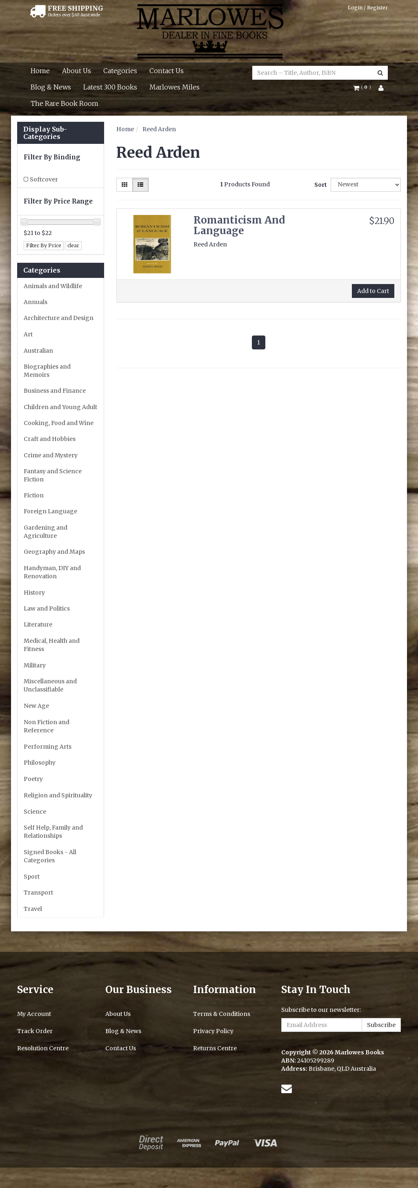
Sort (319, 184)
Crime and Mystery (51, 455)
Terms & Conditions (221, 1014)
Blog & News (51, 87)
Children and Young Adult (60, 407)
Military (35, 665)
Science (35, 811)
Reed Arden (159, 129)
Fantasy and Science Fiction (53, 475)
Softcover (44, 179)
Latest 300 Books (110, 87)
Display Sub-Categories (45, 133)
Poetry (33, 779)
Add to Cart (373, 291)
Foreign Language (50, 511)
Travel (33, 909)
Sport (32, 876)
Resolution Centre (43, 1048)
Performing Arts (47, 746)
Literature (38, 624)
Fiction (34, 495)
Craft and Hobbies (50, 439)
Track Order (35, 1031)
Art (28, 334)
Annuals (35, 302)
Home (40, 71)
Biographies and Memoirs (47, 370)
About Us (76, 71)
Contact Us (166, 71)
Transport (38, 892)
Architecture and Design (58, 318)
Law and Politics (47, 608)
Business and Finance (55, 390)
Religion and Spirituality (58, 795)
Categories (120, 71)
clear (73, 245)
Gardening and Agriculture (45, 531)
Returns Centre (215, 1048)
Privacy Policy (213, 1031)
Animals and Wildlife (53, 286)
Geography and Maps (54, 551)
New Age (36, 705)
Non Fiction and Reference (46, 726)
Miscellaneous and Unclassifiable (50, 685)
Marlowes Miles (174, 87)
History (34, 592)
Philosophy (40, 762)
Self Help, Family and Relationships (53, 831)
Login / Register (368, 7)
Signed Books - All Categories (50, 856)
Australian (38, 350)
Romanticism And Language (239, 225)
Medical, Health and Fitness (52, 645)
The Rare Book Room (64, 103)
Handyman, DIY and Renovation (52, 572)
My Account (34, 1014)
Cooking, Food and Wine (58, 423)
